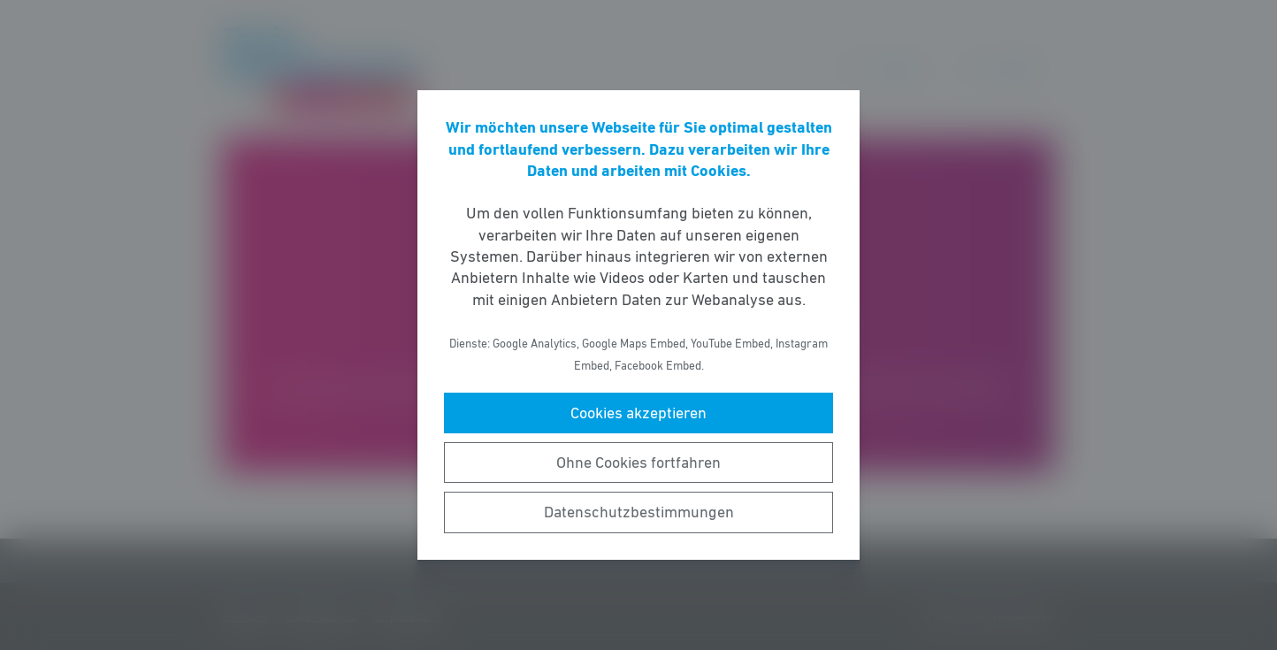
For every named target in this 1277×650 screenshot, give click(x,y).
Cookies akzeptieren (638, 413)
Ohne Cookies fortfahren (638, 462)
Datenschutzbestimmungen (639, 512)
